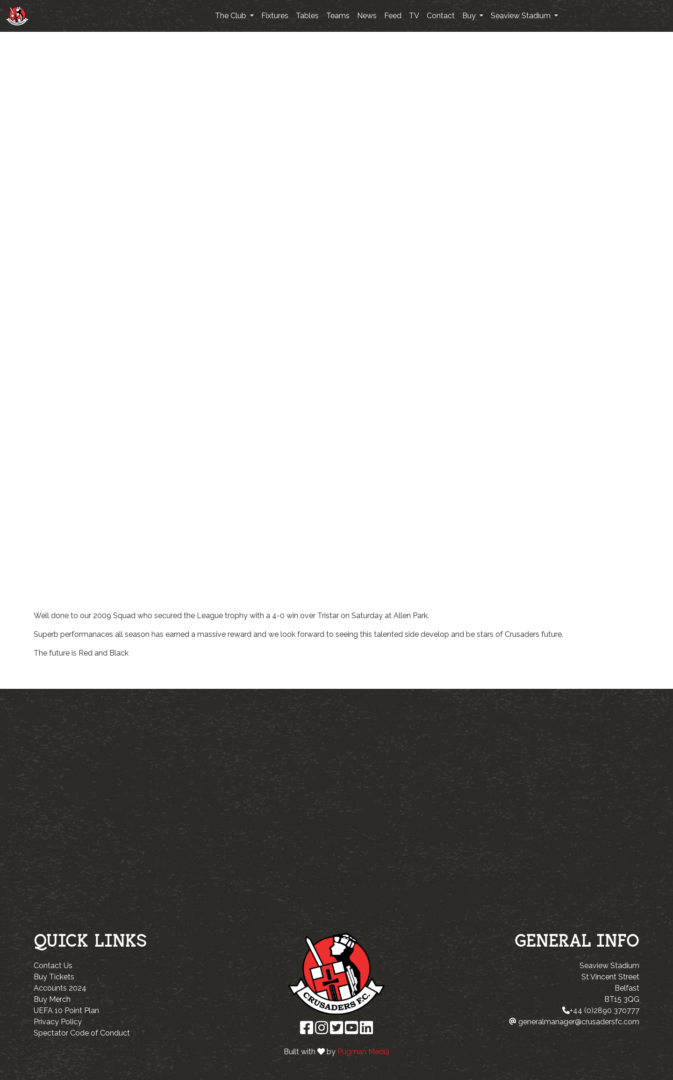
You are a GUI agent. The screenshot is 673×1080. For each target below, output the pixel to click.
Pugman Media (363, 1051)
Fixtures (274, 15)
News (367, 15)
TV (414, 15)
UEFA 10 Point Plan (66, 1010)
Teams (338, 15)
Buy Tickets (54, 976)
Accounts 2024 (60, 988)
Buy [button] (470, 15)
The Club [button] (231, 15)
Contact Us (53, 965)
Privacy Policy (58, 1021)
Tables (307, 15)
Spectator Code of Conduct (82, 1033)
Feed (392, 15)
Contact (441, 15)
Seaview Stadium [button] (521, 15)
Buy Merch (52, 999)
